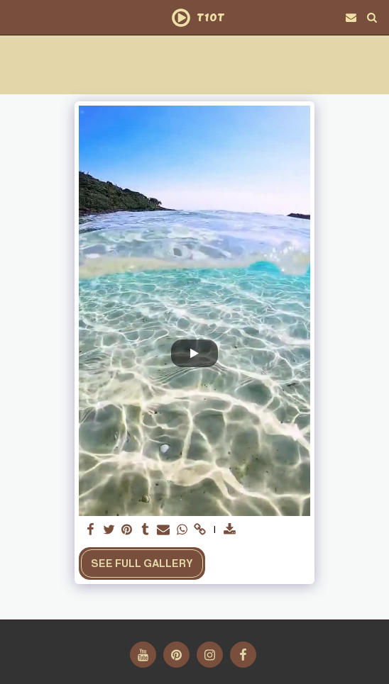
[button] (16, 17)
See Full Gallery (142, 563)
